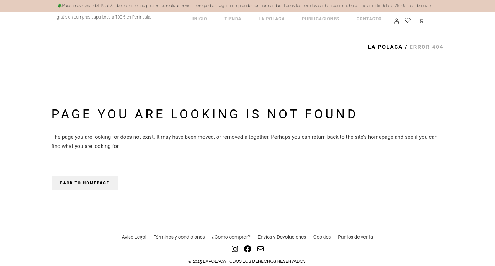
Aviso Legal (134, 237)
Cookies (322, 237)
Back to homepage (84, 183)
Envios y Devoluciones (282, 237)
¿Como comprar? (231, 237)
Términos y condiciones (179, 237)
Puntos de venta (355, 237)
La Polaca (385, 47)
